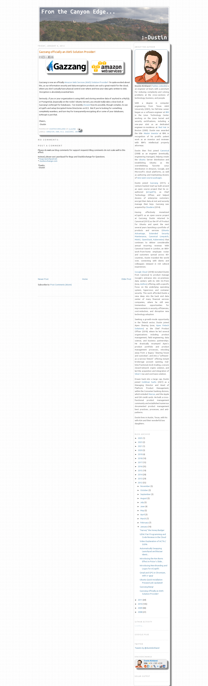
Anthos (143, 284)
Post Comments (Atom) (61, 285)
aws (57, 132)
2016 (140, 466)
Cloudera (150, 207)
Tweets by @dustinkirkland (147, 648)
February (144, 522)
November (145, 486)
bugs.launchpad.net (48, 159)
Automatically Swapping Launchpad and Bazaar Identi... (151, 551)
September (145, 494)
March (143, 518)
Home (85, 279)
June (142, 506)
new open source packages (149, 178)
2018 (140, 458)
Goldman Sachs (149, 382)
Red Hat (162, 127)
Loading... (139, 626)
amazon (50, 132)
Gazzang (154, 183)
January (144, 527)
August (143, 498)
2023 (140, 442)
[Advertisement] (61, 256)
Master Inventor (151, 133)
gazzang (69, 132)
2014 (140, 474)
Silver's (138, 374)
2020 (140, 450)
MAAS (138, 239)
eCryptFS (151, 192)
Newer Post (43, 279)
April (142, 514)
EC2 (62, 132)
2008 (140, 612)
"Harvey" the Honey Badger (152, 530)
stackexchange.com (48, 161)
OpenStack (147, 239)
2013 (140, 478)
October (144, 490)
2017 (140, 462)
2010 (140, 604)
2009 (140, 608)
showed (86, 105)
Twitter (155, 86)
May (142, 510)
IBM (167, 112)
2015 (140, 470)
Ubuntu (78, 132)
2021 (140, 446)
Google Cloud (141, 272)
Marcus (152, 394)
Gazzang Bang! (146, 587)
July (142, 502)
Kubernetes (158, 239)
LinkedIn (162, 86)
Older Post (126, 279)
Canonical (164, 150)
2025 (140, 438)
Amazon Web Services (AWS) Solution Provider (86, 82)
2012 (140, 482)
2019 (140, 454)
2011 (140, 600)
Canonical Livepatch (159, 236)
